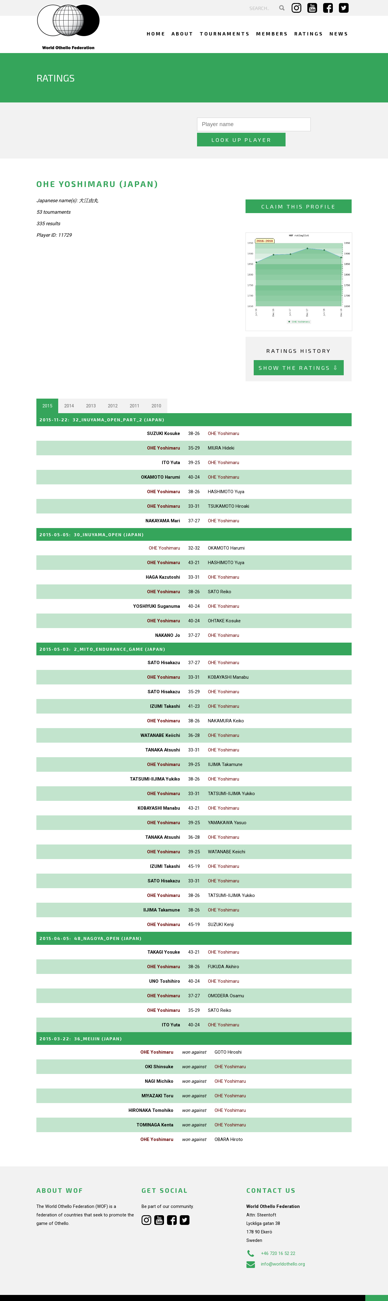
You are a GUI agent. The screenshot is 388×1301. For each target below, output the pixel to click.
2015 (47, 390)
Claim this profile (298, 191)
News (339, 33)
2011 (134, 390)
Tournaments (225, 33)
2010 (156, 390)
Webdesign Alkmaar (62, 1290)
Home (156, 33)
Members (272, 33)
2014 (69, 390)
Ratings (308, 33)
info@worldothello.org (275, 1247)
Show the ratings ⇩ (299, 352)
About (183, 33)
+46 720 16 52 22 (270, 1236)
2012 (113, 390)
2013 (91, 390)
